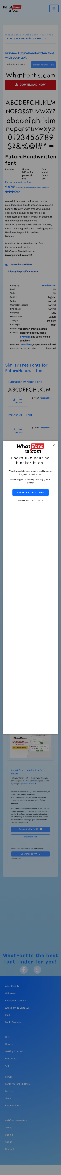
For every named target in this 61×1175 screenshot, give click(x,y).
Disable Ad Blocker (30, 492)
